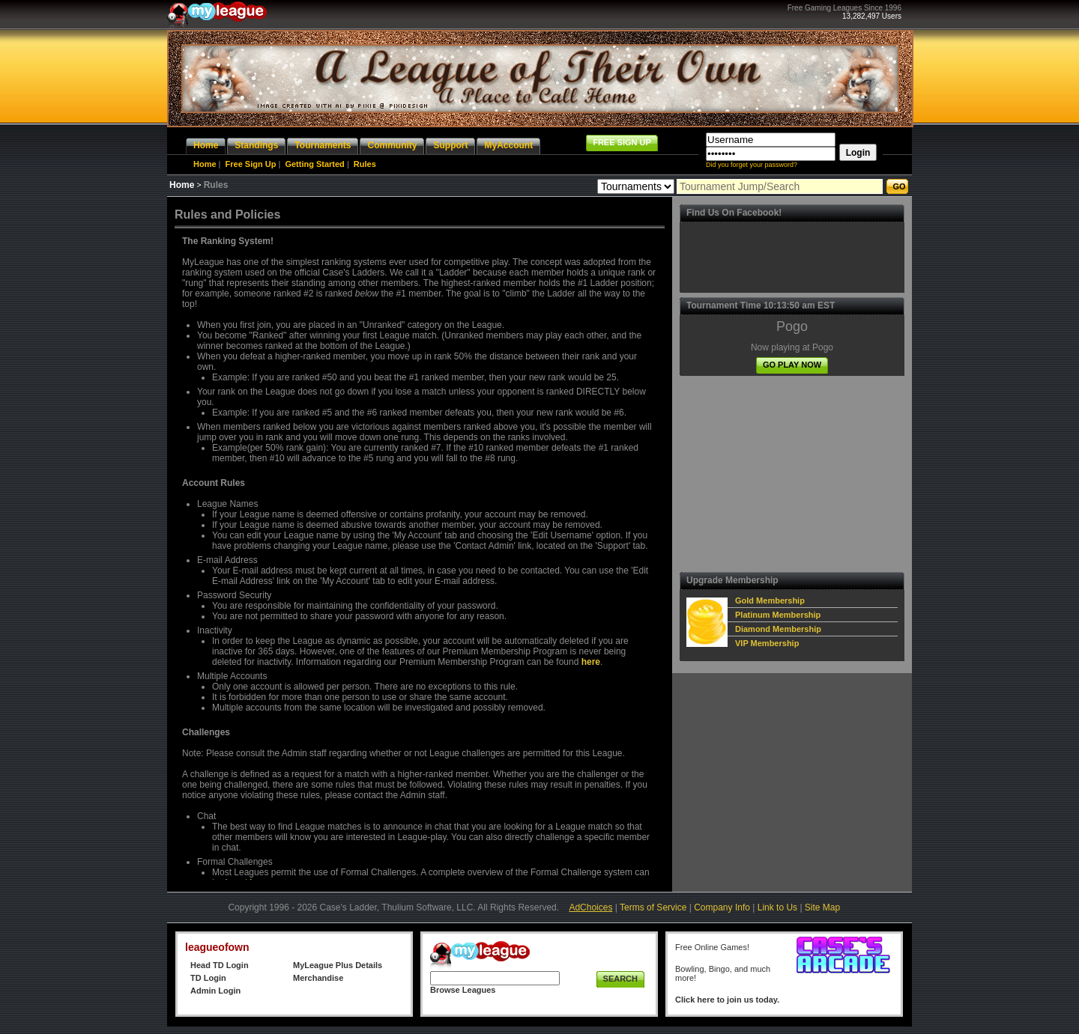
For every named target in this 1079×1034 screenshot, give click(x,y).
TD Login (208, 977)
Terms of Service (653, 907)
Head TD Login (219, 965)
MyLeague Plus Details (337, 965)
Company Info (722, 907)
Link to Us (777, 907)
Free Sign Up (251, 163)
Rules (365, 163)
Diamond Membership (778, 628)
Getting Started (314, 163)
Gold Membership (770, 600)
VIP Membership (767, 643)
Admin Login (215, 990)
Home (205, 163)
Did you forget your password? (751, 164)
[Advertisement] (792, 474)
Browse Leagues (462, 989)
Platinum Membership (777, 614)
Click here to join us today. (727, 999)
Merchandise (318, 977)
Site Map (822, 907)
